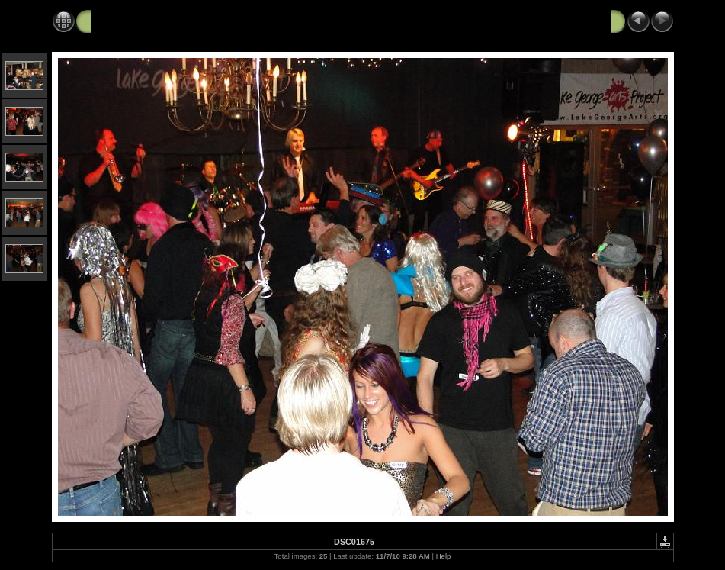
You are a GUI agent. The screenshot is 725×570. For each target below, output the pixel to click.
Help (443, 556)
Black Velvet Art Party (147, 20)
